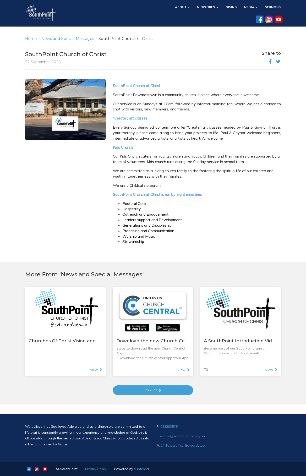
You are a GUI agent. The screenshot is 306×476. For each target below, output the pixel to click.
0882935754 (170, 426)
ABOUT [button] (182, 7)
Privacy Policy (95, 469)
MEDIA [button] (251, 7)
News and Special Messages (67, 38)
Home (31, 38)
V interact (141, 469)
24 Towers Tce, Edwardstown (184, 445)
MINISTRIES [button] (208, 7)
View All (152, 390)
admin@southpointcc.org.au (182, 436)
